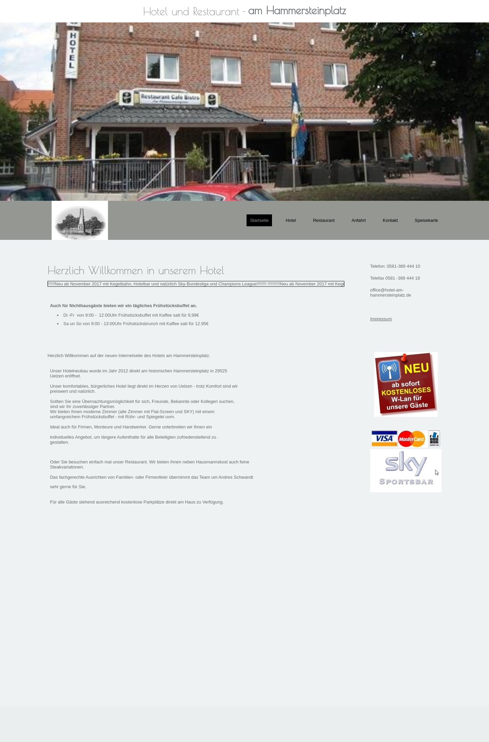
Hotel (291, 220)
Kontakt (390, 220)
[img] (244, 111)
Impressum (381, 318)
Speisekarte (426, 220)
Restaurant (324, 220)
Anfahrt (358, 220)
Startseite (259, 220)
